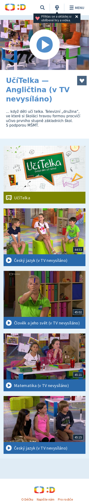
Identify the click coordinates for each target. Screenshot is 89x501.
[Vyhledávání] (42, 7)
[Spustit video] (44, 45)
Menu (76, 7)
